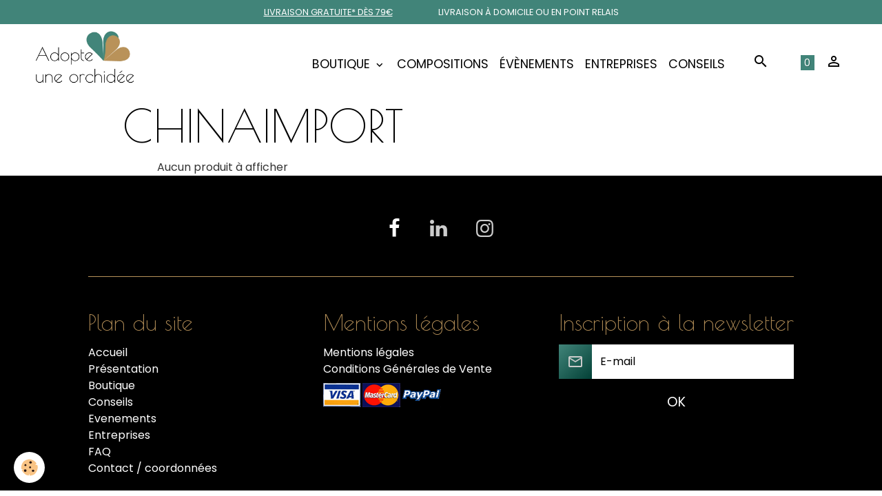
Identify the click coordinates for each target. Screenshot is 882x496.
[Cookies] (29, 467)
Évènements (537, 64)
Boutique (342, 64)
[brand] (87, 64)
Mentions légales (368, 352)
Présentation (123, 369)
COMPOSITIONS (443, 64)
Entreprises (621, 64)
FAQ (99, 451)
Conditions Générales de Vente (407, 369)
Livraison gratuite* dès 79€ (328, 12)
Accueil (107, 352)
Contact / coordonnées (152, 468)
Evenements (122, 418)
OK (676, 402)
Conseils (696, 64)
